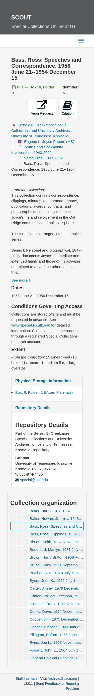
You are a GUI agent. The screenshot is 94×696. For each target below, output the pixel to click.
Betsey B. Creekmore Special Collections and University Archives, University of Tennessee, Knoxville (41, 130)
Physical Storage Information (43, 381)
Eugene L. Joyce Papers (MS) (49, 141)
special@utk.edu (34, 480)
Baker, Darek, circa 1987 (50, 511)
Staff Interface (26, 679)
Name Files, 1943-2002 (43, 158)
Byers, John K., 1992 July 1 (52, 580)
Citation (67, 107)
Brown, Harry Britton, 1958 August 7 (59, 557)
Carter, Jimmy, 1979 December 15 (58, 588)
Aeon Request (42, 107)
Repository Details (32, 408)
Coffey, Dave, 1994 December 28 (57, 611)
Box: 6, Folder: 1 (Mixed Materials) (44, 392)
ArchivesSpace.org (62, 679)
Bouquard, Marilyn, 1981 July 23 (56, 549)
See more (21, 280)
